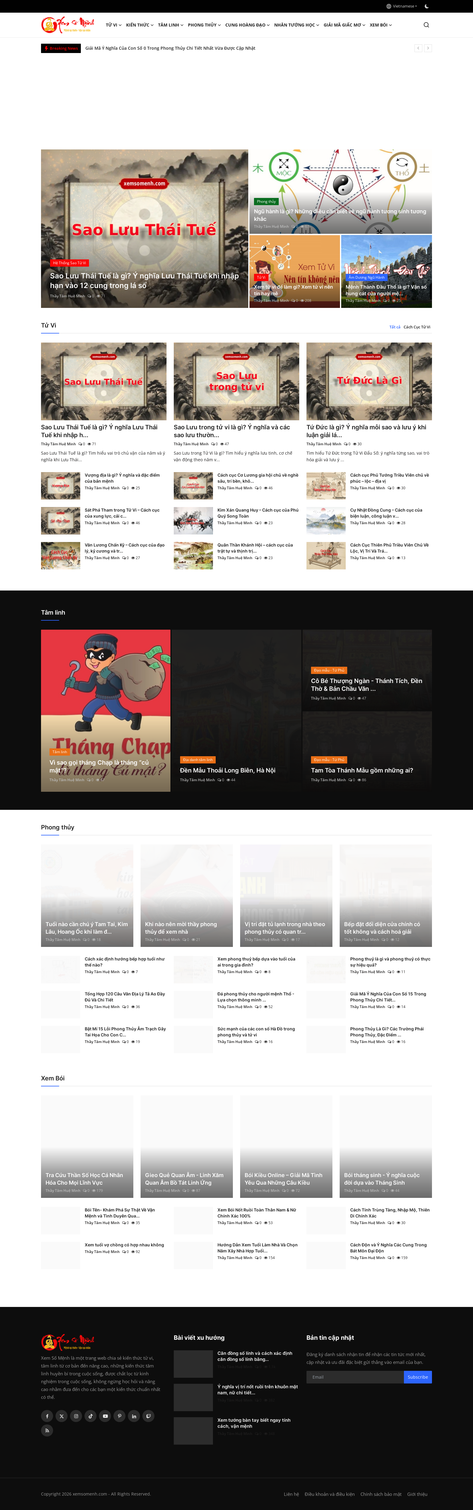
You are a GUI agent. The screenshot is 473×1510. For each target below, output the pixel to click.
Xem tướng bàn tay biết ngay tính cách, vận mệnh (253, 1423)
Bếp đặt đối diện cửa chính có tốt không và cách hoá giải (382, 928)
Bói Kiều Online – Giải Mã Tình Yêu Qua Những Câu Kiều (283, 1179)
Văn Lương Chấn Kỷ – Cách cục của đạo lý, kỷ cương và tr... (125, 547)
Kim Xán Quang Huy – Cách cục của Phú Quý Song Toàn (258, 512)
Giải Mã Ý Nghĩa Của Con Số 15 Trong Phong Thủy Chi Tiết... (388, 996)
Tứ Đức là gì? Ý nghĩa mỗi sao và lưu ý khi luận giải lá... (366, 431)
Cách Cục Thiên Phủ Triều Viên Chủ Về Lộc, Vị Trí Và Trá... (389, 547)
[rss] (47, 1430)
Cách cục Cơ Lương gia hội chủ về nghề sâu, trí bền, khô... (257, 478)
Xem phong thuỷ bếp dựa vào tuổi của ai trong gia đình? (256, 961)
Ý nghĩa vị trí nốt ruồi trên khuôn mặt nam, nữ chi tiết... (257, 1390)
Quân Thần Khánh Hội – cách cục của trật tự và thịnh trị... (255, 547)
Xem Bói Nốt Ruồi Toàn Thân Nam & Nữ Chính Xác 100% (256, 1212)
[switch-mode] (427, 6)
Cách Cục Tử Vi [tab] (417, 327)
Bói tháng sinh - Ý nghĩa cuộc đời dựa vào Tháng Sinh (382, 1179)
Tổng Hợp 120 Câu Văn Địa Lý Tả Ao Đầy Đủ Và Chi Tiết (125, 996)
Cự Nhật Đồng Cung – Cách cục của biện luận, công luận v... (386, 512)
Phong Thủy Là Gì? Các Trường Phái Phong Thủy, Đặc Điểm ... (387, 1031)
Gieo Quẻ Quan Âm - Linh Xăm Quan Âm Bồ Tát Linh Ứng (184, 1179)
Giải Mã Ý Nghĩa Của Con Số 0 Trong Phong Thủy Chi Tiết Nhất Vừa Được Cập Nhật (170, 48)
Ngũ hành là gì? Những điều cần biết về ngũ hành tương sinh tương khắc (340, 215)
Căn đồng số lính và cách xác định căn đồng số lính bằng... (254, 1356)
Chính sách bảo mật (381, 1494)
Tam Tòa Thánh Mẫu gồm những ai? (362, 770)
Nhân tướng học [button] (296, 25)
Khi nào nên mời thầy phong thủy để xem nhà (181, 928)
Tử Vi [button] (114, 25)
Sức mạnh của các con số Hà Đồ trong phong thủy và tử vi (256, 1031)
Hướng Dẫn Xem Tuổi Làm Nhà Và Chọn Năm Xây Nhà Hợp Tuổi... (257, 1247)
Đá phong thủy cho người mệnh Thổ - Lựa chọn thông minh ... (255, 996)
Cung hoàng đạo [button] (247, 25)
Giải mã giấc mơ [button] (345, 25)
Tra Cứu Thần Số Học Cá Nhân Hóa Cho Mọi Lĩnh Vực (84, 1179)
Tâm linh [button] (171, 25)
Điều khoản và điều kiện (330, 1494)
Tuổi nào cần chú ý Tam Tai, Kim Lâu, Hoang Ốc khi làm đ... (87, 928)
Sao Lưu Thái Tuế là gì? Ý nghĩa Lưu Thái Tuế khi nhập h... (99, 431)
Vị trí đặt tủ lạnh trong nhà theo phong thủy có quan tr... (285, 928)
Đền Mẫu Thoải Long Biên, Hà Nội (227, 770)
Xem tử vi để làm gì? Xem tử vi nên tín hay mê (293, 290)
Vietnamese (400, 6)
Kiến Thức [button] (140, 25)
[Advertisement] (236, 98)
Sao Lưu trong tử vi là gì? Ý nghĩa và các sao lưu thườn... (232, 431)
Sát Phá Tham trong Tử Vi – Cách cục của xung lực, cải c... (122, 512)
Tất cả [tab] (395, 327)
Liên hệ (291, 1494)
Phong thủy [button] (204, 25)
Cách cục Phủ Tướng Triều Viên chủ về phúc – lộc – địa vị (389, 478)
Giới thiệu (417, 1494)
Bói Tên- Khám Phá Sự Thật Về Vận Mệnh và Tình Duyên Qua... (120, 1212)
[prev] (418, 48)
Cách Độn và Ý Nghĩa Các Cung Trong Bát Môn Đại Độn (388, 1247)
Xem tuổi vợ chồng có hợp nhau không (124, 1244)
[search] (426, 24)
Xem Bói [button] (381, 25)
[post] (144, 228)
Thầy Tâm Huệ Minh (67, 296)
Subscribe (418, 1377)
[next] (428, 48)
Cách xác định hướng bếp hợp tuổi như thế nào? (125, 961)
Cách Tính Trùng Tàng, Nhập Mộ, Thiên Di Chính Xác (390, 1212)
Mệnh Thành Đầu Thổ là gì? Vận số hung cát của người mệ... (386, 290)
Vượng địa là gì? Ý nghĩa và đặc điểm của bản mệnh (122, 478)
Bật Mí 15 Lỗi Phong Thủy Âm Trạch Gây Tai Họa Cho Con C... (125, 1031)
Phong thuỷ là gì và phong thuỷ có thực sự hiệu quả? (390, 961)
